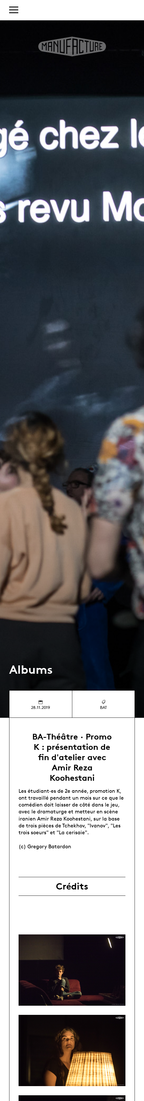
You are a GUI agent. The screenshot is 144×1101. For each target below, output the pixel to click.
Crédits (72, 886)
